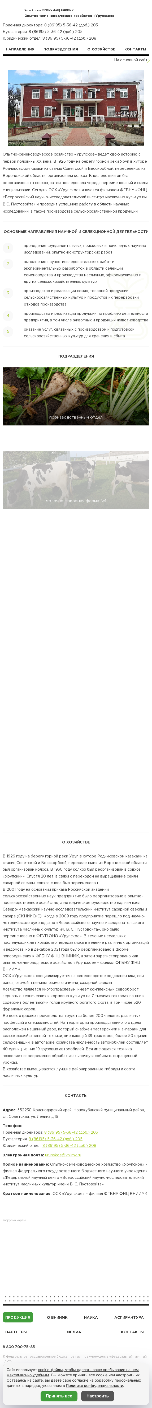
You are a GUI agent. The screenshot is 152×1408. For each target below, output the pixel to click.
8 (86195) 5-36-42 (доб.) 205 (55, 32)
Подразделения (61, 49)
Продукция (17, 1317)
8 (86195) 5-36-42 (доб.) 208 (69, 38)
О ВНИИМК (57, 1317)
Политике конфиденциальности (94, 1385)
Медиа (74, 1332)
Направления (20, 49)
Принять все (59, 1396)
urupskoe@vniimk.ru (63, 1160)
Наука (91, 1317)
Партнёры (16, 1332)
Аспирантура (129, 1317)
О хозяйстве (101, 49)
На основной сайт (130, 60)
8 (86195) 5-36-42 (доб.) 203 (71, 25)
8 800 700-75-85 (19, 1347)
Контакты (135, 49)
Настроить (97, 1396)
